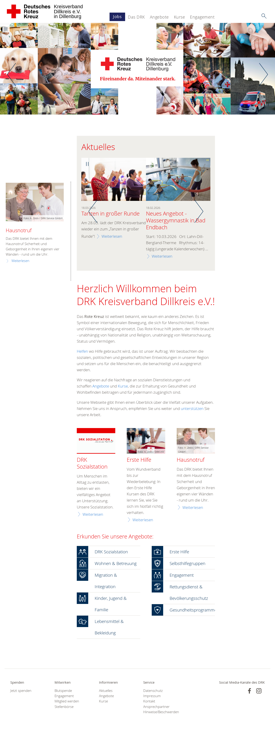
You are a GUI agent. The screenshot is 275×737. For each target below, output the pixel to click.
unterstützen (192, 408)
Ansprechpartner (156, 706)
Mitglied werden (67, 701)
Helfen (83, 351)
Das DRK (136, 17)
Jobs (117, 16)
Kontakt (149, 701)
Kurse (179, 17)
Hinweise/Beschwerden (159, 712)
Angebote (159, 17)
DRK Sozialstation (92, 463)
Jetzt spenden (20, 690)
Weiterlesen (112, 236)
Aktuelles (106, 690)
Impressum (152, 696)
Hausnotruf (190, 459)
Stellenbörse (64, 706)
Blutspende (63, 690)
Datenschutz (153, 690)
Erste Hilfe (139, 459)
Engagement (202, 17)
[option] (137, 69)
